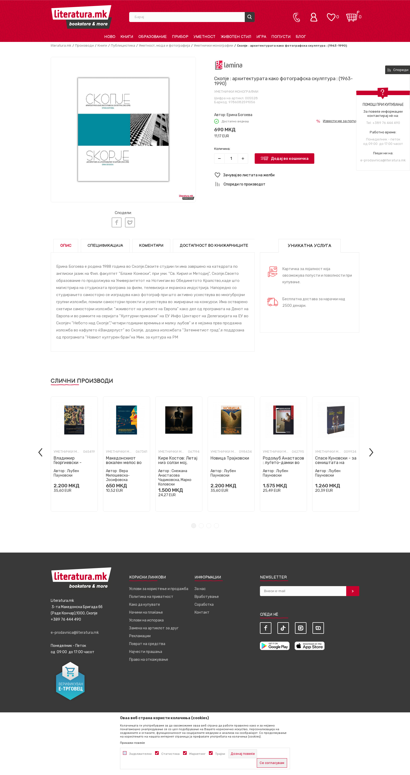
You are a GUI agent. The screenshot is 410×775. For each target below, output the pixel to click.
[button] (286, 175)
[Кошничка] (352, 14)
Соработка (204, 602)
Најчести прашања (145, 649)
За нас (200, 586)
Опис (65, 243)
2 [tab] (201, 523)
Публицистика (123, 45)
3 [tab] (208, 523)
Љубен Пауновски (66, 470)
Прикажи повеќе (132, 742)
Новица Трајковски (229, 456)
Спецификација (105, 243)
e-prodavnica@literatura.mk (383, 160)
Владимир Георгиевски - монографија (68, 460)
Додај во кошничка (290, 158)
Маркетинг (197, 753)
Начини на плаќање (146, 610)
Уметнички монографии (213, 45)
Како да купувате (144, 602)
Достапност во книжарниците (214, 243)
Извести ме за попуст (341, 121)
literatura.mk (61, 45)
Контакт (202, 610)
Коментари (151, 243)
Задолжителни (140, 753)
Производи (84, 45)
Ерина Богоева (239, 115)
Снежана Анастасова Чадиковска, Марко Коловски (174, 475)
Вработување (207, 594)
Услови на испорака (146, 618)
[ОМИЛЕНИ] (331, 14)
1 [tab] (193, 523)
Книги (102, 45)
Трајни (220, 753)
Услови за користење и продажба (158, 586)
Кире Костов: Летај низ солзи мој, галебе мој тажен (177, 460)
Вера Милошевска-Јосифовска (118, 473)
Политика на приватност (151, 594)
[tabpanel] (74, 451)
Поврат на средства (147, 641)
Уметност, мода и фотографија (164, 45)
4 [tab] (216, 523)
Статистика (170, 753)
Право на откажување (148, 657)
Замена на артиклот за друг (154, 626)
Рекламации (140, 633)
